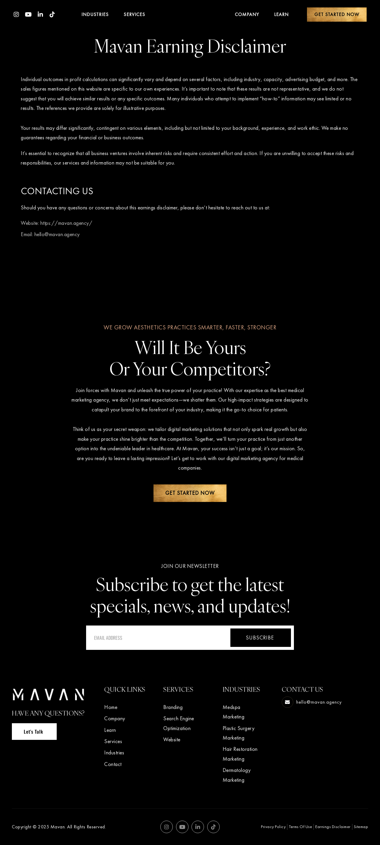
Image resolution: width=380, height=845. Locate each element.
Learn (281, 14)
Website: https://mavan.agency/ (56, 222)
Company (247, 14)
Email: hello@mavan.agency (50, 234)
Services (134, 14)
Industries (95, 14)
